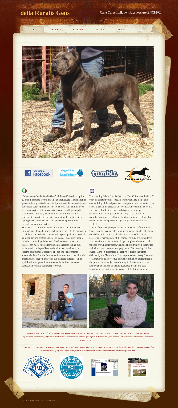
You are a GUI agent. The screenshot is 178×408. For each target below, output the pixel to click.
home (33, 29)
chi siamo (99, 29)
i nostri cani (55, 29)
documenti (77, 29)
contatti (122, 29)
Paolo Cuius (91, 340)
